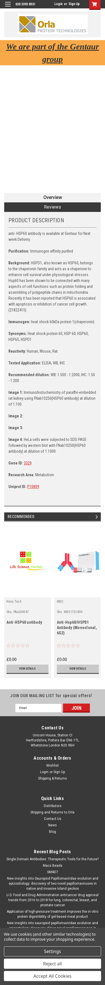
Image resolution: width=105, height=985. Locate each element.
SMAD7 (52, 872)
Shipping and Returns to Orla (52, 812)
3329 (28, 463)
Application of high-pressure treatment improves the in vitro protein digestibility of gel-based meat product (52, 914)
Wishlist (52, 765)
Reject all (52, 964)
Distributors (53, 806)
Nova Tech (14, 602)
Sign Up (74, 4)
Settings (52, 951)
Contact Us (52, 819)
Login (58, 4)
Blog (52, 832)
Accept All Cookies (53, 976)
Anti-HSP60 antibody (24, 622)
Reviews (52, 207)
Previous (90, 517)
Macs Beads (52, 866)
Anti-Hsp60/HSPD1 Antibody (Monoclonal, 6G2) (77, 627)
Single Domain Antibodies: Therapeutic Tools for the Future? (52, 859)
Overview (52, 197)
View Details (27, 668)
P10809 (33, 486)
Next (97, 517)
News (52, 825)
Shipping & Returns (52, 778)
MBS (60, 602)
